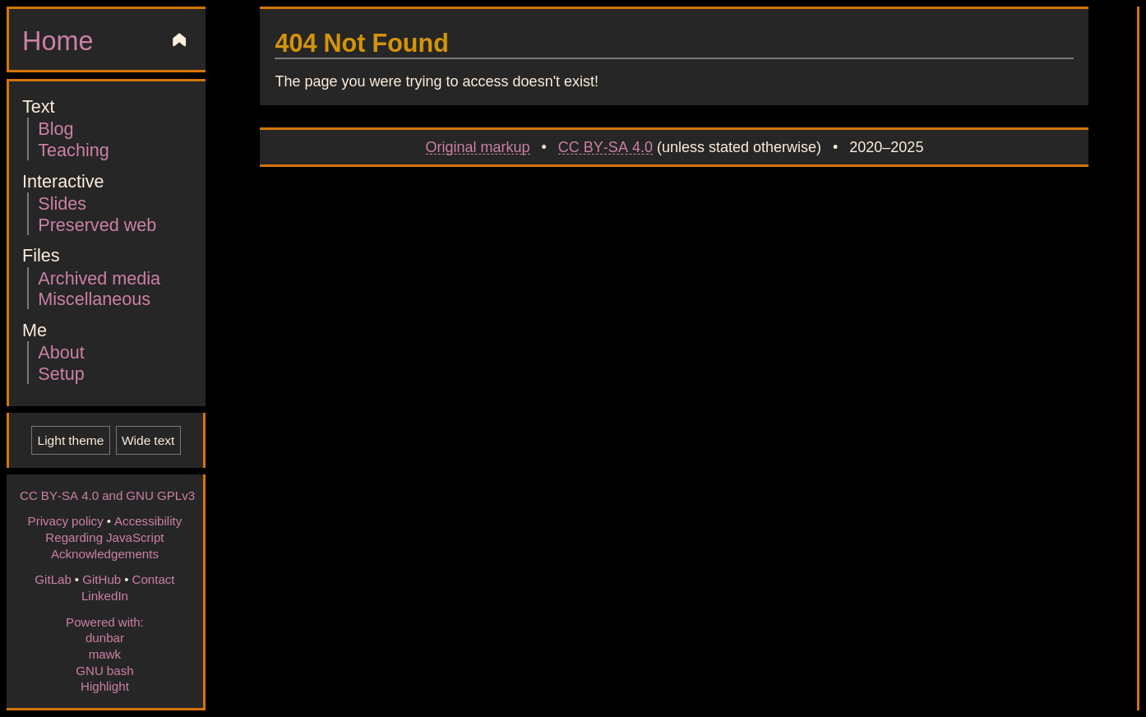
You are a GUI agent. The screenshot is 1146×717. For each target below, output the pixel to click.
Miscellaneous (94, 298)
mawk (105, 653)
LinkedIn (104, 595)
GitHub (101, 578)
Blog (55, 127)
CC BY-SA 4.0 (605, 146)
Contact (153, 578)
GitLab (53, 578)
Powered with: (105, 621)
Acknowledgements (105, 553)
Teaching (73, 149)
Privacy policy (66, 520)
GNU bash (104, 670)
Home (57, 39)
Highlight (105, 685)
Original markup (478, 146)
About (61, 351)
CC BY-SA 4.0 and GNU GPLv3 (107, 495)
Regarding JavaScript (104, 537)
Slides (62, 202)
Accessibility (148, 520)
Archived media (99, 277)
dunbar (104, 637)
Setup (61, 373)
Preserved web (97, 224)
